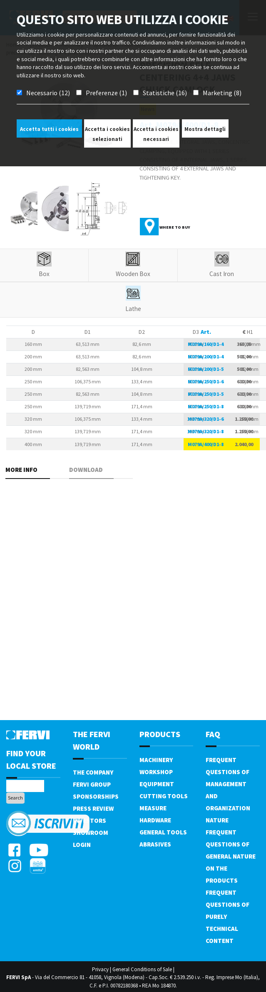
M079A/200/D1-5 (206, 369)
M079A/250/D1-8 (206, 406)
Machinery (156, 760)
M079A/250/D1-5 (206, 394)
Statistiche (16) (165, 93)
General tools (163, 832)
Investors (89, 820)
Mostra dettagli (205, 129)
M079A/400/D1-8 (206, 444)
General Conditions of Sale (142, 969)
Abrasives (155, 844)
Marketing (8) (222, 93)
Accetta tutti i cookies (49, 129)
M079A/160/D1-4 (206, 344)
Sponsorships (96, 796)
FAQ (213, 734)
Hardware (155, 820)
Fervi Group (92, 784)
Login (82, 845)
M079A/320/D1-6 (206, 419)
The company (93, 772)
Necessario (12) (48, 93)
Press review (93, 808)
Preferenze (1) (106, 93)
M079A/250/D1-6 (206, 381)
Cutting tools (163, 796)
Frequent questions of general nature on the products (231, 856)
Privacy (100, 969)
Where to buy (174, 227)
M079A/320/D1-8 (206, 431)
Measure (153, 808)
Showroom (90, 833)
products (159, 734)
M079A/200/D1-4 (206, 356)
